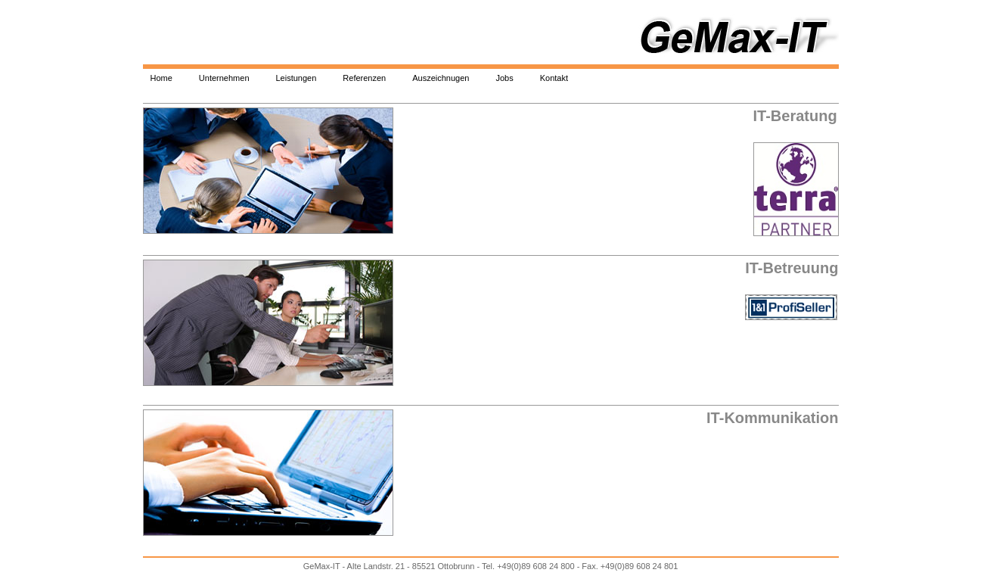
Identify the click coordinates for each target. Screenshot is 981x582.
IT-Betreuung (791, 268)
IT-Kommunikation (772, 417)
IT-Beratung (795, 115)
